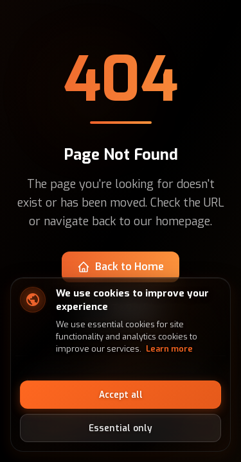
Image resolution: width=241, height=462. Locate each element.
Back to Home (120, 266)
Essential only (120, 428)
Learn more (169, 348)
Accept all (121, 394)
